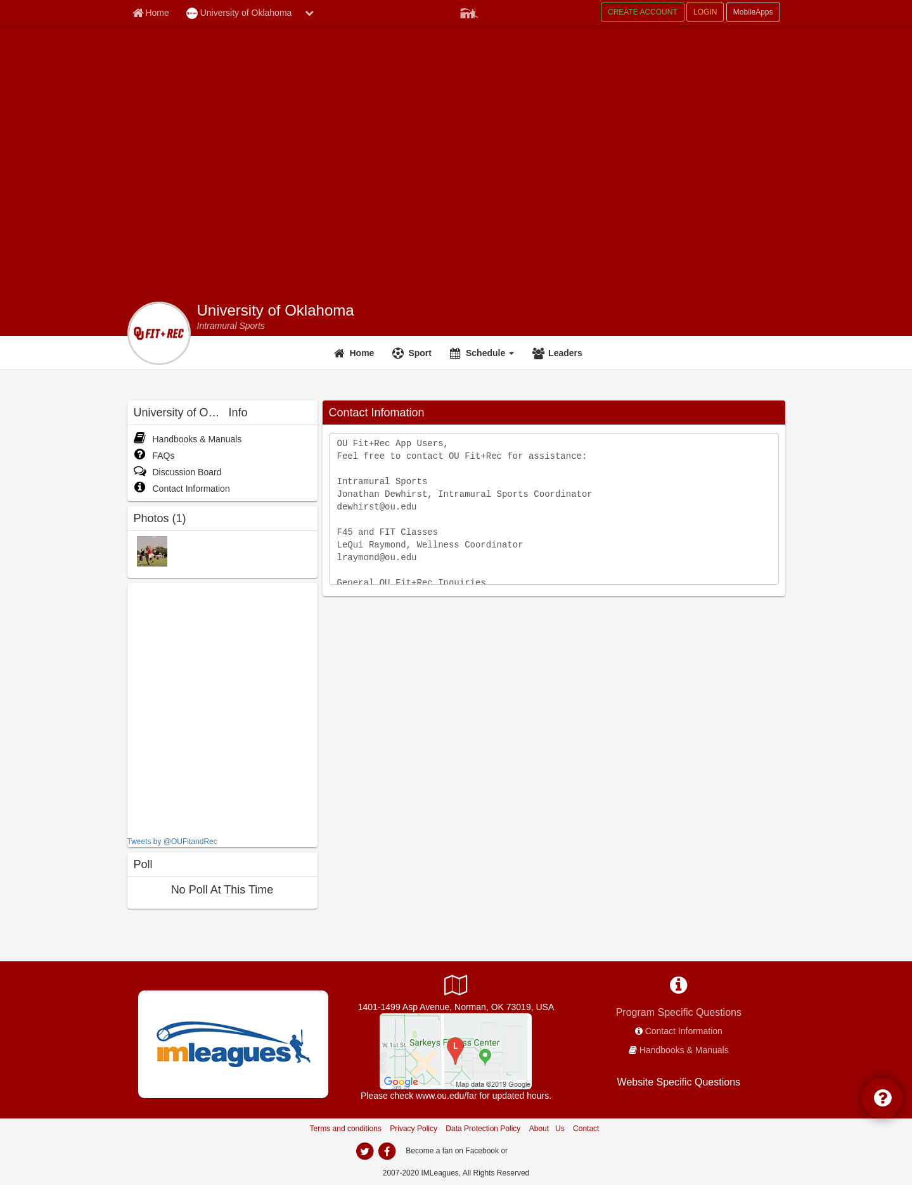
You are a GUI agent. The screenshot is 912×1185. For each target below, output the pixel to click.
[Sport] (413, 352)
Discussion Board (178, 472)
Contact (586, 1128)
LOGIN (705, 12)
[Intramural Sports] (231, 326)
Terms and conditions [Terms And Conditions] (346, 1128)
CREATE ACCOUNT (643, 12)
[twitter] (365, 1151)
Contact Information (182, 489)
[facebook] (387, 1151)
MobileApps (753, 12)
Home (362, 353)
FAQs (154, 456)
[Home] (356, 352)
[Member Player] (469, 11)
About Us (547, 1128)
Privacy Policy (413, 1128)
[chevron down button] (309, 13)
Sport (420, 353)
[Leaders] (559, 352)
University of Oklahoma (275, 310)
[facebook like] (222, 708)
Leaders (565, 353)
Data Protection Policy (483, 1128)
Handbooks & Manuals (188, 439)
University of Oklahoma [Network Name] (239, 13)
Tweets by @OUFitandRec (172, 841)
